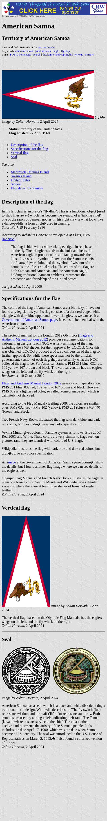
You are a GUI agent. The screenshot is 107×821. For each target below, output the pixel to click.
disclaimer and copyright (56, 54)
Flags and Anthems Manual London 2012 (31, 383)
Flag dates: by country (27, 188)
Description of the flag (27, 145)
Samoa (16, 184)
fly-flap (65, 51)
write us (78, 54)
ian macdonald (46, 47)
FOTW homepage (20, 54)
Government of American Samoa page (29, 320)
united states (43, 51)
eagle (56, 51)
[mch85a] (9, 239)
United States (20, 180)
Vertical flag (20, 153)
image (11, 462)
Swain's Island (21, 176)
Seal (14, 157)
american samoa (24, 51)
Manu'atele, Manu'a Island (30, 172)
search (36, 54)
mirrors (89, 54)
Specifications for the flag (29, 149)
